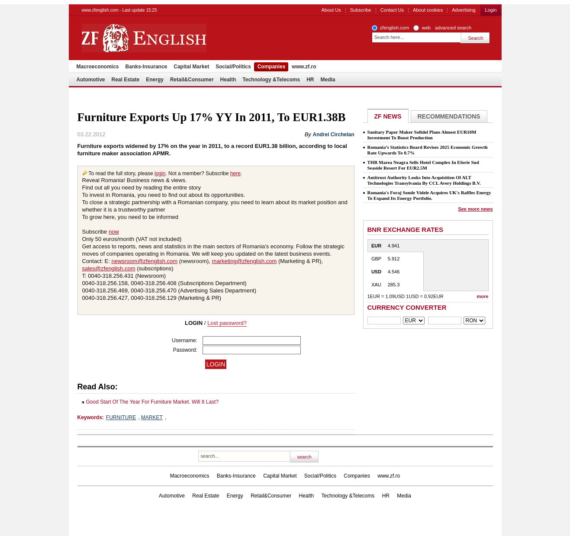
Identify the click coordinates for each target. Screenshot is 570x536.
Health (228, 80)
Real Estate (126, 80)
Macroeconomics (98, 67)
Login (491, 10)
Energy (155, 80)
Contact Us (392, 10)
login (160, 173)
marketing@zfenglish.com (244, 261)
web (426, 27)
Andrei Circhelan (333, 135)
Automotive (91, 80)
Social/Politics (233, 67)
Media (328, 80)
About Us (331, 10)
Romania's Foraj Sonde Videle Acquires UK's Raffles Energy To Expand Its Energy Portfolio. (429, 195)
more (483, 296)
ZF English (175, 38)
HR (310, 80)
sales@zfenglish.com (108, 268)
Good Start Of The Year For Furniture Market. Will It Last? (152, 402)
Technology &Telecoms (271, 80)
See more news (475, 209)
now (114, 231)
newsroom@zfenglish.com (144, 261)
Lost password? (227, 323)
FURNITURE (121, 417)
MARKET (152, 417)
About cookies (428, 10)
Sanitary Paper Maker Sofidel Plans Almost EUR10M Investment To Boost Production (422, 134)
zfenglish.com (394, 27)
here (235, 173)
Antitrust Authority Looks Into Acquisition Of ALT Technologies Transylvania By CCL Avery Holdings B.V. (424, 180)
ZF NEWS (388, 116)
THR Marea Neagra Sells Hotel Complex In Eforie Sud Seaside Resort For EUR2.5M (423, 165)
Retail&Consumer (192, 80)
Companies (272, 67)
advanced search (453, 27)
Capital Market (191, 67)
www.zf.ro (304, 67)
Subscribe (360, 10)
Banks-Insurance (146, 67)
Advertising (463, 10)
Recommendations (449, 116)
